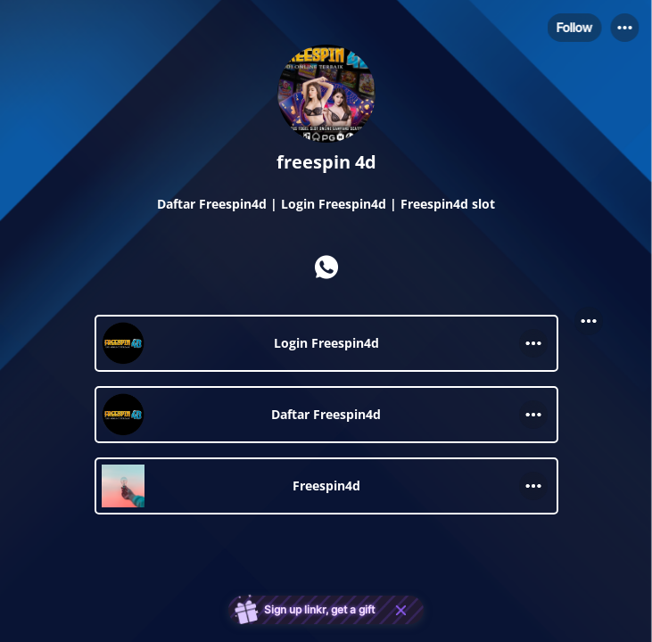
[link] (326, 343)
